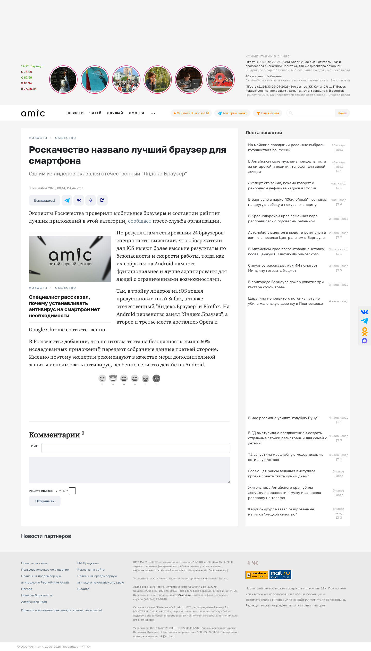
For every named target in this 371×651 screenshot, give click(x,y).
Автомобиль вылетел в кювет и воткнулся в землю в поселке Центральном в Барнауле (287, 235)
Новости (74, 113)
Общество (65, 138)
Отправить (44, 501)
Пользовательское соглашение (45, 569)
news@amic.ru (181, 594)
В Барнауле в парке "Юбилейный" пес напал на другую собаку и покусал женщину (287, 202)
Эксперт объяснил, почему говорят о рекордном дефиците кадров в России (282, 185)
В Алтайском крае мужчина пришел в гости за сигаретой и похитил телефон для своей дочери (287, 166)
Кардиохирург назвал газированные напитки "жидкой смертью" (281, 511)
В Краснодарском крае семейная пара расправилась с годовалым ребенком (283, 218)
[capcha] (72, 490)
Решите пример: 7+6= (48, 491)
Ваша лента (267, 113)
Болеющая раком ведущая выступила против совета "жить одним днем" (281, 473)
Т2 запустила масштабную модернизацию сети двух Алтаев (286, 457)
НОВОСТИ (38, 138)
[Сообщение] (129, 470)
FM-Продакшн (88, 563)
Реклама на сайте (91, 569)
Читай (95, 113)
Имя (34, 446)
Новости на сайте (34, 563)
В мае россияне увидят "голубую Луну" (283, 418)
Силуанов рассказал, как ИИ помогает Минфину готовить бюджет (282, 268)
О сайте (83, 589)
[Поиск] (311, 113)
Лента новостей (264, 132)
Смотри (136, 113)
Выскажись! (44, 200)
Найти (342, 113)
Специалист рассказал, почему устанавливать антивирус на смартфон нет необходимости (64, 306)
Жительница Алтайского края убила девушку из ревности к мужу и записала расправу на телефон (284, 492)
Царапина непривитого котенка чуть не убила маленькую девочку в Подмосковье (285, 301)
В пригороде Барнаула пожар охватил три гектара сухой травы (286, 284)
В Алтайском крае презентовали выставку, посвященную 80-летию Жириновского (286, 251)
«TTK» (86, 646)
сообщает (139, 221)
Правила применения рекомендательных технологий (61, 610)
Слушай (115, 113)
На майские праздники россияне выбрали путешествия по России (286, 147)
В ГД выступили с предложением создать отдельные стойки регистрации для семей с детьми (287, 437)
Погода (26, 589)
